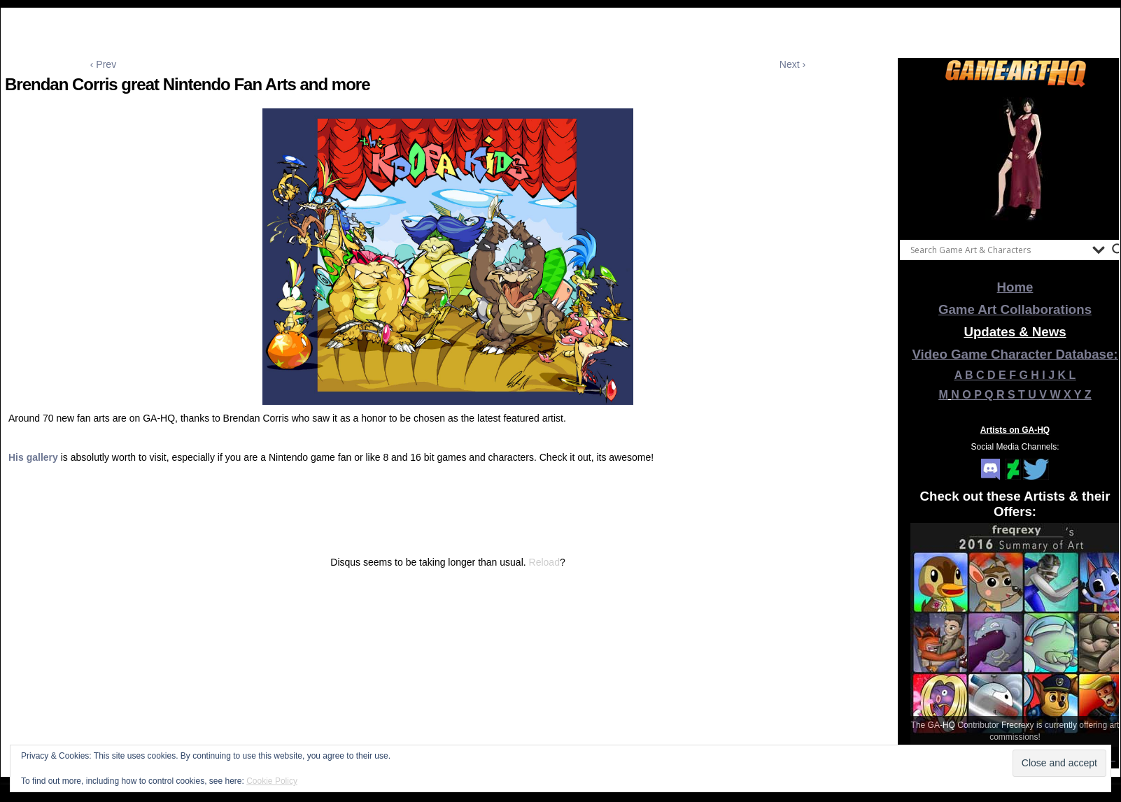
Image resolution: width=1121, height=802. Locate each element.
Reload (544, 562)
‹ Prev (103, 64)
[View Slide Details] (1015, 160)
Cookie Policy (271, 781)
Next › (792, 64)
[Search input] (997, 249)
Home (1015, 287)
